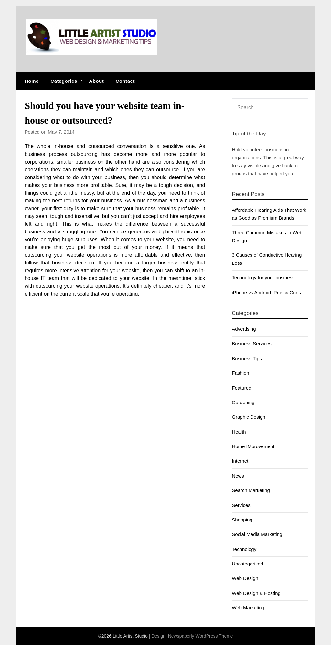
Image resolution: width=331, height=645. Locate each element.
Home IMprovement (253, 446)
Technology (244, 549)
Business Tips (247, 358)
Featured (241, 388)
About (96, 81)
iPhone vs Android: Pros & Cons (266, 292)
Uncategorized (247, 563)
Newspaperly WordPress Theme (200, 636)
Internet (240, 461)
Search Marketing (251, 490)
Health (239, 432)
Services (241, 505)
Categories (63, 81)
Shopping (242, 519)
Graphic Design (248, 417)
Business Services (252, 343)
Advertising (244, 329)
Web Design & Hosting (256, 593)
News (238, 475)
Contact (125, 81)
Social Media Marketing (257, 534)
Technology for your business (263, 277)
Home (32, 81)
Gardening (243, 402)
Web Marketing (248, 607)
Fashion (240, 373)
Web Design (245, 578)
